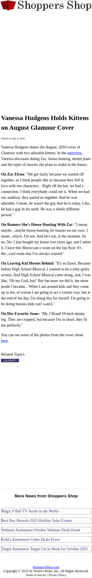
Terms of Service (36, 575)
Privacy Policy (57, 575)
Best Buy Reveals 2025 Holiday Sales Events (36, 520)
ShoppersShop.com (46, 567)
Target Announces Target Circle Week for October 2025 (44, 549)
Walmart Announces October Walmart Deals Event (40, 530)
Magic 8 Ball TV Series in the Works (30, 511)
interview (74, 153)
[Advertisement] (46, 62)
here (4, 341)
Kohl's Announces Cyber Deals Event (30, 539)
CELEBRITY (10, 360)
